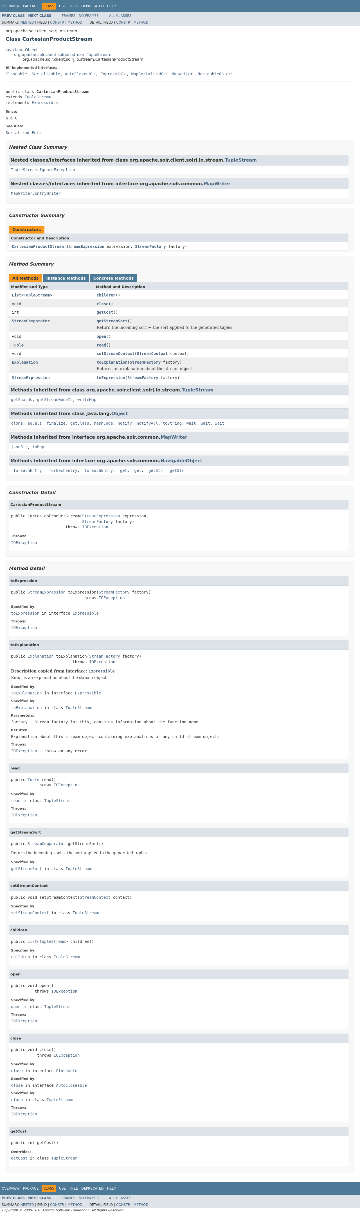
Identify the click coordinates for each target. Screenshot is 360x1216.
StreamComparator (31, 321)
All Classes (120, 16)
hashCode (103, 423)
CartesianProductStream (38, 246)
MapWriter (182, 74)
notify (125, 423)
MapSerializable (149, 74)
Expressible (113, 74)
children (106, 295)
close (103, 304)
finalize (55, 423)
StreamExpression (85, 246)
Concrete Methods (113, 278)
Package (31, 6)
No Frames (89, 16)
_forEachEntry (26, 470)
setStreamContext (116, 353)
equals (35, 423)
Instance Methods (66, 278)
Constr (57, 22)
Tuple (18, 345)
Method (75, 22)
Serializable (46, 74)
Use (62, 6)
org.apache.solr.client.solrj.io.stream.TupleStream (62, 54)
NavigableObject (215, 74)
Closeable (16, 74)
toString (172, 423)
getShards (21, 399)
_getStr (154, 470)
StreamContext (152, 353)
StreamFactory (150, 246)
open (101, 336)
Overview (11, 6)
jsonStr (19, 447)
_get (122, 470)
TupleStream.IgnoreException (43, 169)
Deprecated (92, 6)
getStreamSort (112, 321)
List (16, 295)
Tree (73, 6)
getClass (79, 423)
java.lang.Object (22, 49)
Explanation (25, 362)
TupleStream (37, 97)
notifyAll (147, 423)
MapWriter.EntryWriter (36, 193)
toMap (38, 447)
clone (17, 423)
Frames (69, 16)
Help (111, 6)
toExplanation (112, 362)
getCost (105, 312)
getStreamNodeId (55, 399)
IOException (95, 527)
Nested (27, 22)
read (101, 345)
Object (119, 413)
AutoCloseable (80, 74)
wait (191, 423)
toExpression (111, 377)
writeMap (86, 399)
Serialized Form (23, 132)
